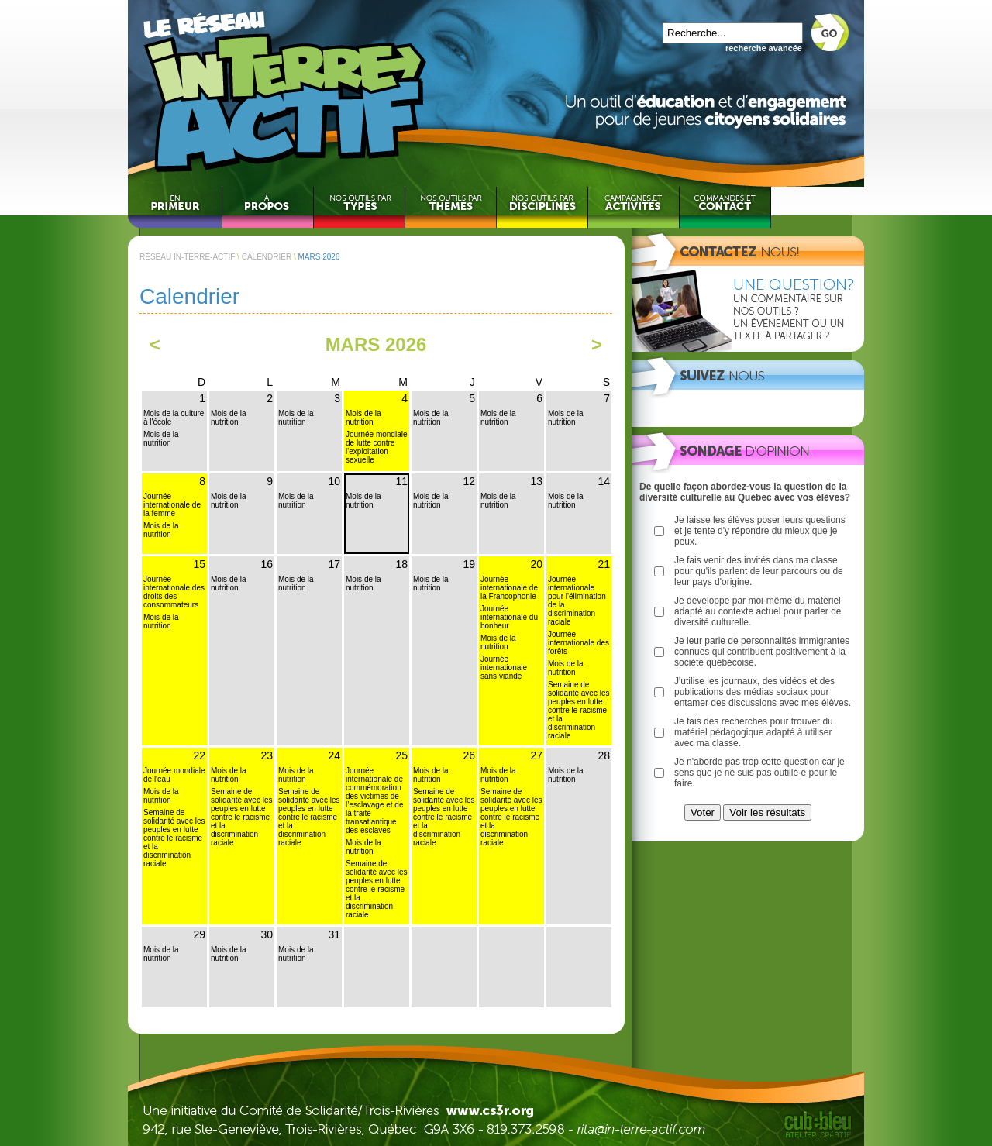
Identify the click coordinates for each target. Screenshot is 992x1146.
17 (334, 564)
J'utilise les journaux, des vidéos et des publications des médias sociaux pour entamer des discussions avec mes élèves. (762, 692)
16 (266, 564)
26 (469, 755)
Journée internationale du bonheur (509, 617)
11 (401, 481)
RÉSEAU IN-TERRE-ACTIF (187, 257)
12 (469, 481)
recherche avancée (763, 48)
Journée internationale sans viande (503, 667)
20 (536, 564)
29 (199, 934)
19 (469, 564)
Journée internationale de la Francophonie (509, 588)
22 (199, 755)
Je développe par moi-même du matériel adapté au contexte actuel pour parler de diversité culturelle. (757, 611)
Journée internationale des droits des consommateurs (174, 592)
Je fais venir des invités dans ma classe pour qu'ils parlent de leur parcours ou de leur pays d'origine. (758, 571)
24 (334, 755)
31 (334, 934)
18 (401, 564)
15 (199, 564)
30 (266, 934)
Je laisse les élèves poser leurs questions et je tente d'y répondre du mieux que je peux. (760, 530)
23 (266, 755)
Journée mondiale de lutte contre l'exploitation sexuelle (377, 447)
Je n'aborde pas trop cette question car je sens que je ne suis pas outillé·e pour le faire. (759, 772)
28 (604, 755)
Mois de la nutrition (161, 438)
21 (604, 564)
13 (536, 481)
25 (401, 755)
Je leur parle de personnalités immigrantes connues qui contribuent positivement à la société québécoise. (761, 651)
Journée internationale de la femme (172, 505)
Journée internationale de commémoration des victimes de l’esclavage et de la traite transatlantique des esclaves (375, 800)
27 (536, 755)
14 (604, 481)
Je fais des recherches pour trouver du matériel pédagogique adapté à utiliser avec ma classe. (753, 732)
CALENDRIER (266, 257)
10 (334, 481)
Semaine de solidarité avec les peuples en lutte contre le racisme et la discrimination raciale (578, 710)
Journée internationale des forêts (578, 643)
